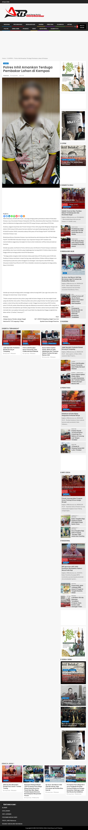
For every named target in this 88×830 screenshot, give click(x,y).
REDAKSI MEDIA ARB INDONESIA (12, 824)
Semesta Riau (52, 343)
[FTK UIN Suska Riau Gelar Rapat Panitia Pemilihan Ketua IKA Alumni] (65, 242)
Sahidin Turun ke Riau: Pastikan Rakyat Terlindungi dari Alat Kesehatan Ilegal (72, 213)
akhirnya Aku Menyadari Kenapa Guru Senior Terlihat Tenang (12, 786)
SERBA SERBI (15, 29)
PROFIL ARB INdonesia (9, 820)
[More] (24, 216)
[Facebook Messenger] (21, 216)
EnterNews (51, 828)
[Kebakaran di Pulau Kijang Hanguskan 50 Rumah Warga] (73, 401)
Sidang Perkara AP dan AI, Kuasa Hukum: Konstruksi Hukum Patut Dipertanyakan (77, 299)
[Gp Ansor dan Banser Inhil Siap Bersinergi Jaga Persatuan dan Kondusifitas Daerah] (73, 264)
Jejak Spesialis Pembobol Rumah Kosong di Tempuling (11, 349)
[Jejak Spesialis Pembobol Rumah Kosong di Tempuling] (11, 337)
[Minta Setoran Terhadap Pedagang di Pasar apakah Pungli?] (73, 717)
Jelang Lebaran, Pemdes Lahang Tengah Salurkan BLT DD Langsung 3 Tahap (17, 319)
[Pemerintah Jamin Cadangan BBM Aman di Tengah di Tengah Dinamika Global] (65, 588)
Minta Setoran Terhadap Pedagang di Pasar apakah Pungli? (73, 724)
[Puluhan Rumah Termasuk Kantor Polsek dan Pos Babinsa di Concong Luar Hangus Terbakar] (65, 434)
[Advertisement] (44, 44)
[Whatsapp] (12, 216)
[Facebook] (4, 216)
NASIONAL (7, 24)
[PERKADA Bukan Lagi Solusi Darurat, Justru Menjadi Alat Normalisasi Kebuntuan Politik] (73, 695)
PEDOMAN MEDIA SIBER (9, 817)
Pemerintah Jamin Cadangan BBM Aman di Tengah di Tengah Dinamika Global (77, 589)
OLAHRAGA (60, 24)
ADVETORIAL (43, 29)
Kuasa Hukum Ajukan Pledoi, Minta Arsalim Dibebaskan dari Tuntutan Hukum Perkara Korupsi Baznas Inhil (50, 351)
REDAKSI (6, 75)
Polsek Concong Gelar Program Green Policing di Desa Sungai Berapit (72, 500)
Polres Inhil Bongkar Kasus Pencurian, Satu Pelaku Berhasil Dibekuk (30, 349)
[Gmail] (19, 216)
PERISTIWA (50, 24)
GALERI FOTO (54, 29)
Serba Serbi (71, 159)
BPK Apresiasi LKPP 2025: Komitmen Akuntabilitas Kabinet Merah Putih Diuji (72, 568)
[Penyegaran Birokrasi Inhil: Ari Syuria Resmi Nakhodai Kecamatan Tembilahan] (65, 312)
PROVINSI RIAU (17, 24)
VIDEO (34, 29)
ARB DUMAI (36, 797)
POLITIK (6, 29)
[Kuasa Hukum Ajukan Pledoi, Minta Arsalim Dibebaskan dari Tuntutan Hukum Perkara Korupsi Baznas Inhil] (50, 337)
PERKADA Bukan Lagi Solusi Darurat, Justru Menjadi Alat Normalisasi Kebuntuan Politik (71, 702)
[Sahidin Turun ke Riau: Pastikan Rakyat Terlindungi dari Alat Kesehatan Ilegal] (73, 198)
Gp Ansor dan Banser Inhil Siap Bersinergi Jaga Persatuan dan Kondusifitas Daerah (72, 279)
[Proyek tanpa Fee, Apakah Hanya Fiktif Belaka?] (73, 155)
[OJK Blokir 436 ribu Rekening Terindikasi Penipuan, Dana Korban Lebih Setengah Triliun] (65, 601)
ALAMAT (4, 807)
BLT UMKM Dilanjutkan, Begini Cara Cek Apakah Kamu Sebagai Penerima (45, 319)
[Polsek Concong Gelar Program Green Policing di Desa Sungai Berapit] (73, 485)
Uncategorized (29, 780)
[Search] (75, 26)
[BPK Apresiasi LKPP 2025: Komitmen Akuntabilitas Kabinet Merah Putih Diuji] (73, 554)
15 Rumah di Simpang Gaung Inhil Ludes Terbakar (77, 448)
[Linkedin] (9, 216)
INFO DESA (66, 494)
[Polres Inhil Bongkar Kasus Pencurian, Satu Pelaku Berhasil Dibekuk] (31, 337)
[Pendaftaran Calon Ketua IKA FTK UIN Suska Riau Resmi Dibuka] (65, 230)
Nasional (66, 562)
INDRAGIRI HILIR (30, 24)
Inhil (65, 273)
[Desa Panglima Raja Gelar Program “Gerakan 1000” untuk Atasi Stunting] (65, 532)
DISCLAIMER (6, 811)
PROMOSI (26, 29)
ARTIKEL (69, 24)
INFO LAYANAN (6, 814)
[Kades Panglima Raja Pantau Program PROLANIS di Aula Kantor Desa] (65, 520)
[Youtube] (17, 216)
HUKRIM (41, 24)
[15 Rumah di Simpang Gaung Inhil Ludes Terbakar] (65, 447)
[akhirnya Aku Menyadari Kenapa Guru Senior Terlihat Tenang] (12, 773)
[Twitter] (7, 216)
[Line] (14, 216)
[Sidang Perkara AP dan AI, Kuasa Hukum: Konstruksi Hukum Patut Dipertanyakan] (65, 299)
